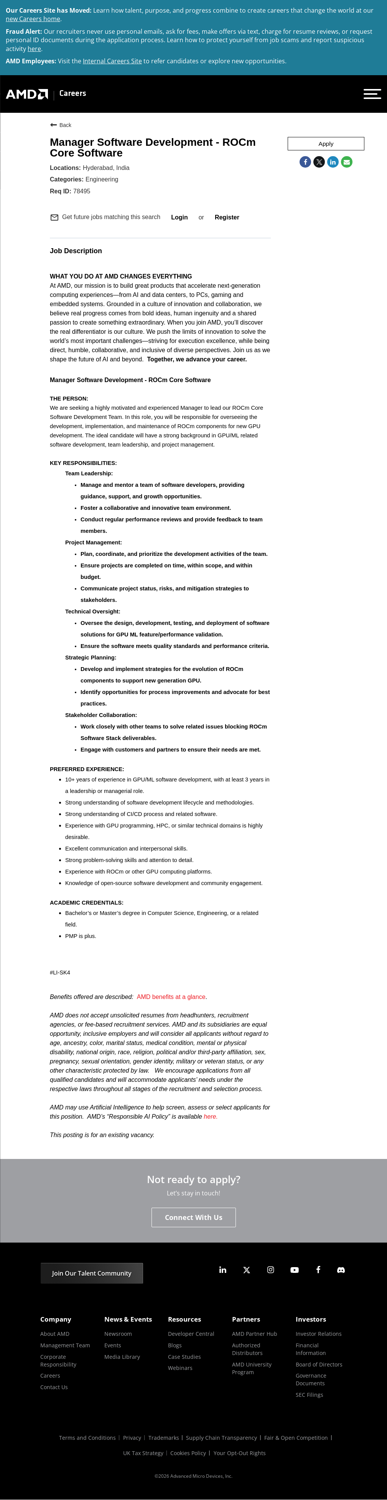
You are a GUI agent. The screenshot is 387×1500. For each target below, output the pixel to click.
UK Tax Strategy (143, 1453)
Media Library (122, 1356)
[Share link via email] (347, 162)
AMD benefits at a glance (171, 997)
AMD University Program (252, 1368)
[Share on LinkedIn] (333, 162)
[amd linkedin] (223, 1270)
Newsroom (118, 1334)
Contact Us (54, 1387)
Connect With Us (193, 1217)
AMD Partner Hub (254, 1334)
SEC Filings (309, 1394)
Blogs (175, 1345)
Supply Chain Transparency (222, 1438)
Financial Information (311, 1349)
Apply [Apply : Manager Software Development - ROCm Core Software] (326, 143)
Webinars (180, 1367)
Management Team (65, 1345)
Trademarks (163, 1438)
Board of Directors (319, 1364)
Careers (72, 94)
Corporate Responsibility (58, 1360)
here (34, 49)
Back (60, 124)
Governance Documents (311, 1379)
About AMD (54, 1334)
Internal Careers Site (112, 61)
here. (210, 1116)
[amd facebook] (318, 1270)
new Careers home (33, 19)
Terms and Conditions (86, 1438)
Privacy (132, 1438)
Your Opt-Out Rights (240, 1453)
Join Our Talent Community (92, 1273)
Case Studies (184, 1356)
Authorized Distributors (247, 1349)
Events (112, 1345)
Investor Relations (319, 1334)
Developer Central (191, 1334)
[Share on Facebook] (305, 162)
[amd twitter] (247, 1270)
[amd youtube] (294, 1270)
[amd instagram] (270, 1270)
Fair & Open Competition (297, 1438)
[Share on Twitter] (319, 162)
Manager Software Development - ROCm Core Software (153, 147)
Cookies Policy (188, 1453)
